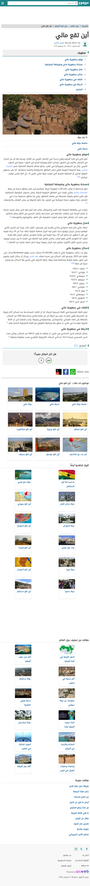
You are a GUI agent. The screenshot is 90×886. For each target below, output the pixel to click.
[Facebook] (87, 849)
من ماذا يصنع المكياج (79, 808)
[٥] (74, 263)
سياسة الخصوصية (64, 860)
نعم (48, 360)
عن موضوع (67, 855)
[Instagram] (76, 849)
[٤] (8, 241)
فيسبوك (66, 372)
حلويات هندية (83, 829)
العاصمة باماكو (80, 193)
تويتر (59, 372)
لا (41, 360)
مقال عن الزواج (82, 818)
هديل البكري (59, 43)
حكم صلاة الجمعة (81, 792)
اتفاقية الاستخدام (82, 860)
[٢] (78, 176)
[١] (79, 176)
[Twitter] (81, 849)
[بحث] (76, 3)
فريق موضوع (66, 865)
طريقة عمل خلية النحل (79, 786)
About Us (85, 865)
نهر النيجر (34, 256)
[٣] (86, 203)
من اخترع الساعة (81, 797)
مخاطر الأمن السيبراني (79, 835)
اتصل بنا (85, 855)
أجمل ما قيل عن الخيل (79, 802)
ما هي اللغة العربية (80, 813)
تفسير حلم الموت (81, 824)
